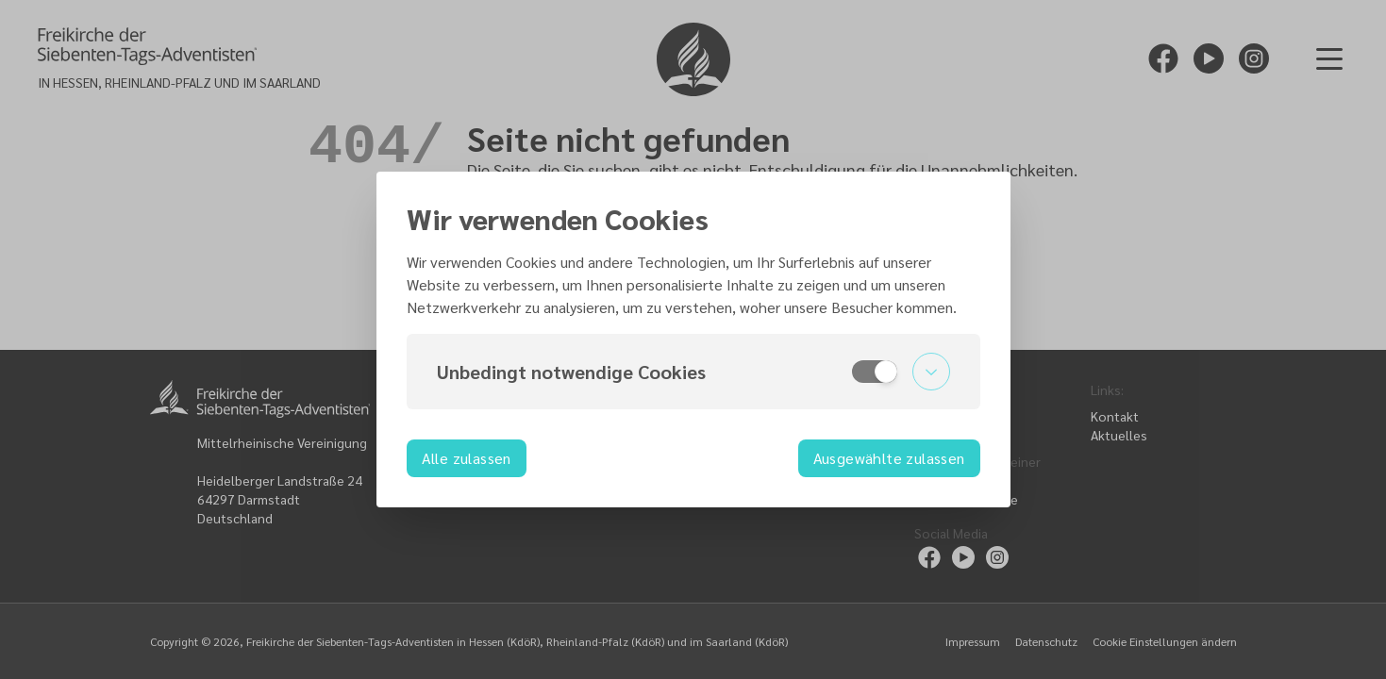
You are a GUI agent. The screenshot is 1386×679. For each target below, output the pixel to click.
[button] (693, 371)
